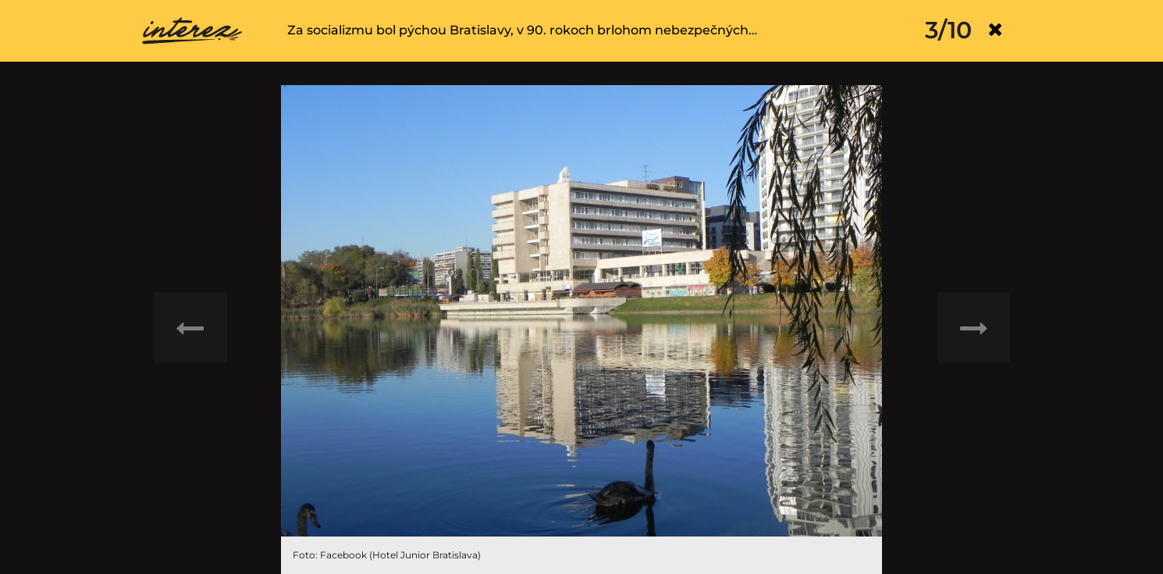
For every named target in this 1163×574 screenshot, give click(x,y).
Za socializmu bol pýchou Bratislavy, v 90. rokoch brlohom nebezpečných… (522, 30)
